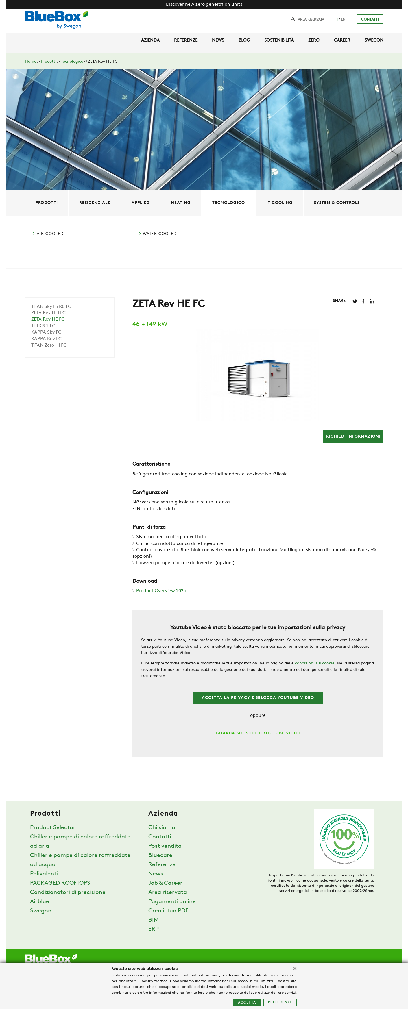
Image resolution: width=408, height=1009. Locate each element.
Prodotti (48, 62)
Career (342, 40)
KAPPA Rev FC (46, 339)
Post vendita (165, 846)
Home (30, 62)
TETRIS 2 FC (43, 326)
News (218, 40)
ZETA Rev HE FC (47, 319)
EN (343, 19)
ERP (153, 929)
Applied (140, 203)
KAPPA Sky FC (46, 332)
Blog (244, 40)
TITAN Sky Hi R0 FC (51, 306)
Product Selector (52, 828)
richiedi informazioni (353, 436)
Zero (314, 40)
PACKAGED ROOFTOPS (60, 883)
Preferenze (280, 1002)
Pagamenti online (172, 902)
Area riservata (311, 19)
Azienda (150, 40)
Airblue (39, 902)
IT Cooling (279, 203)
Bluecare (160, 855)
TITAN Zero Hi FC (49, 345)
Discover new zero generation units (204, 4)
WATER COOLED (160, 234)
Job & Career (165, 883)
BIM (153, 920)
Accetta (247, 1002)
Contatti (370, 19)
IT (336, 19)
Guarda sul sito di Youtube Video (258, 733)
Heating (181, 203)
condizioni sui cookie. (315, 663)
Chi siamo (161, 828)
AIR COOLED (50, 234)
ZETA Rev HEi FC (48, 313)
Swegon (374, 40)
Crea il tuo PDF (168, 911)
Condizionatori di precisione (68, 892)
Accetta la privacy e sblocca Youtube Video (258, 698)
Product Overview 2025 (161, 591)
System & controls (337, 203)
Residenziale (94, 203)
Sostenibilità (279, 40)
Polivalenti (44, 874)
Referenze (185, 40)
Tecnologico (72, 62)
